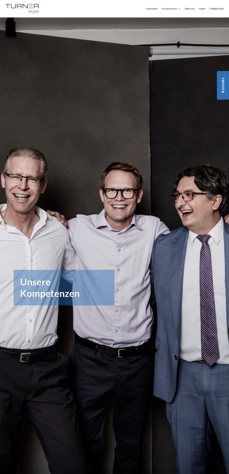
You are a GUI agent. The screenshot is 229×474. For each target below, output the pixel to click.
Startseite (152, 9)
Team (202, 9)
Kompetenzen (169, 9)
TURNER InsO (216, 9)
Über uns (189, 9)
